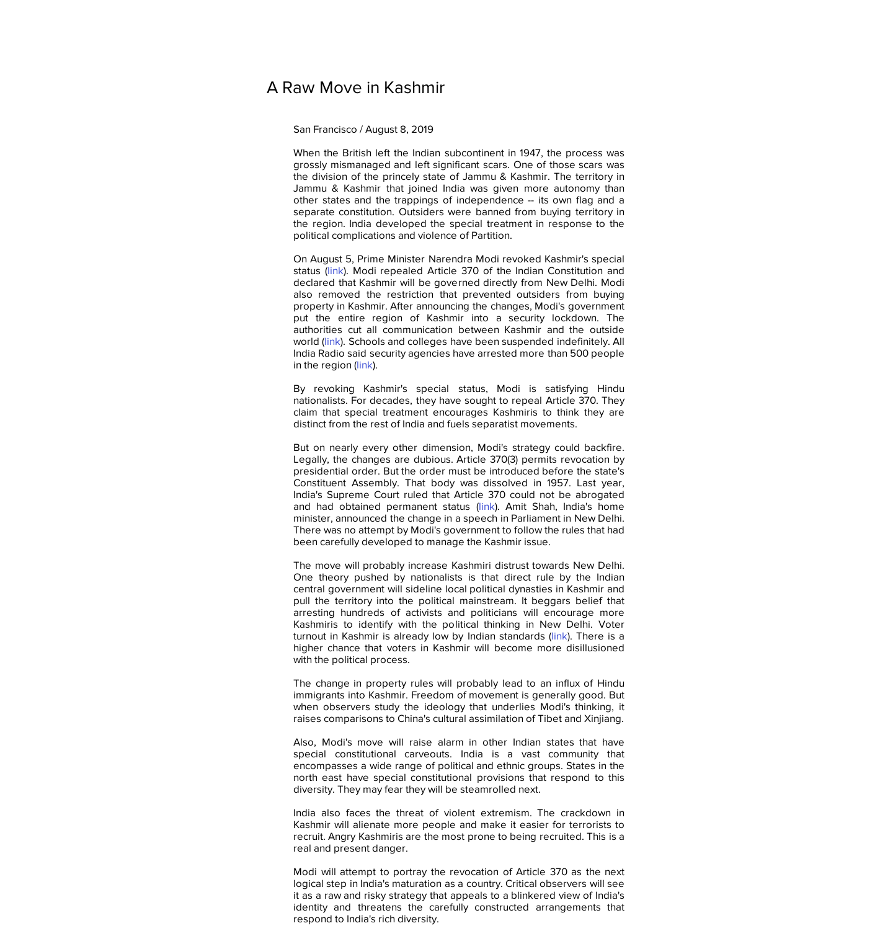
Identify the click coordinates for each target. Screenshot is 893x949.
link (335, 270)
